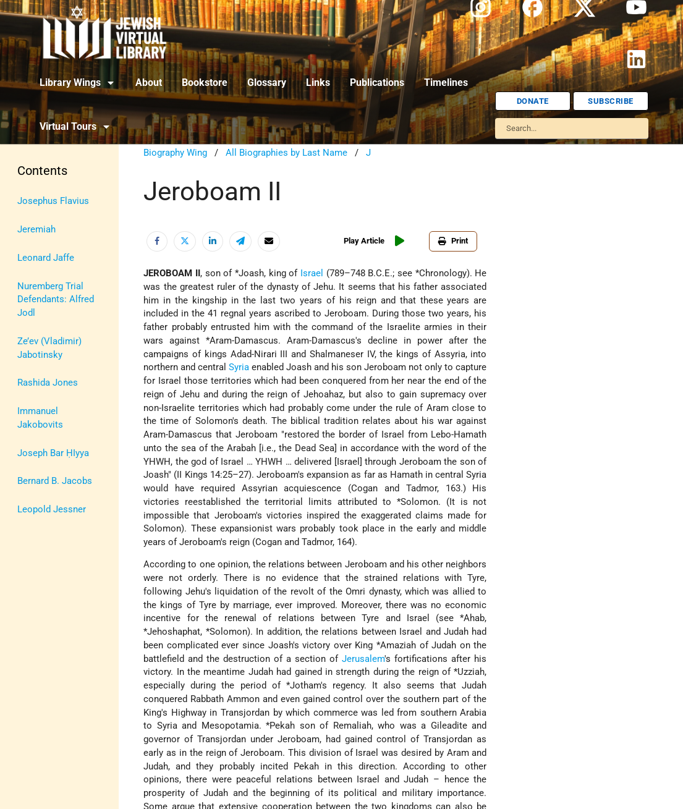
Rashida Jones (47, 383)
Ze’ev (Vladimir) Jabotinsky (49, 348)
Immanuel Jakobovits (40, 418)
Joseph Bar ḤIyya (53, 453)
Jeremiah (36, 229)
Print (453, 240)
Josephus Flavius (53, 201)
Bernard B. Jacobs (54, 481)
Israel (311, 273)
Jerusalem (363, 659)
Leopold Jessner (51, 509)
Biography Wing (175, 153)
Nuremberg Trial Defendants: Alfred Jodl (55, 300)
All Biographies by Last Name (286, 153)
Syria (239, 367)
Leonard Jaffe (45, 258)
